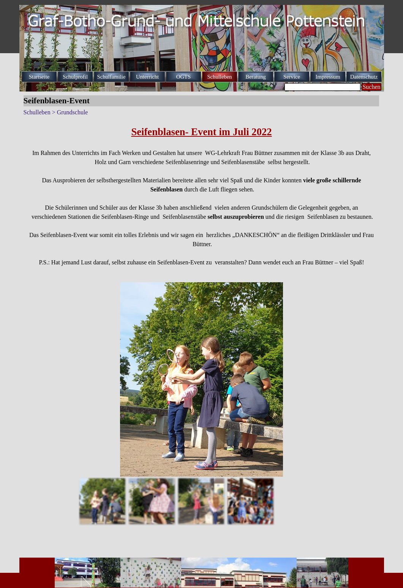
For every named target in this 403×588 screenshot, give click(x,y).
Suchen (371, 87)
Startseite (39, 77)
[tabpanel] (202, 195)
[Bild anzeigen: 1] (102, 501)
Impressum (327, 77)
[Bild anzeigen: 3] (201, 501)
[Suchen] (322, 87)
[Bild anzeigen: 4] (250, 501)
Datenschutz (364, 77)
